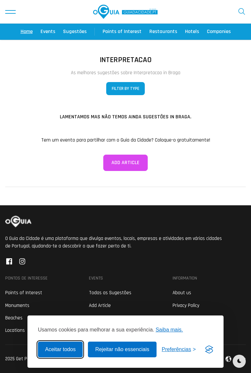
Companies (219, 31)
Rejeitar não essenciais (122, 349)
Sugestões (75, 31)
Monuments (17, 305)
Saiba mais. (169, 329)
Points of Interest (122, 31)
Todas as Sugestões (110, 293)
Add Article (125, 162)
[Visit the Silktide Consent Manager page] (209, 349)
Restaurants (163, 31)
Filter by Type (125, 89)
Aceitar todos (60, 349)
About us (182, 293)
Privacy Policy (186, 305)
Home (27, 31)
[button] (10, 11)
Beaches (14, 318)
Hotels (192, 31)
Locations (15, 330)
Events (48, 31)
